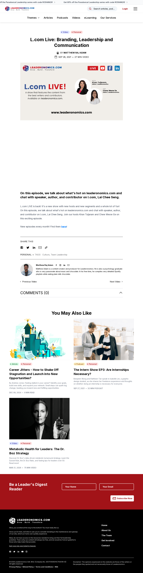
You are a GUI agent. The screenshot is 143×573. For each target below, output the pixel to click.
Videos (76, 17)
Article (14, 364)
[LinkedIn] (18, 552)
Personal (76, 32)
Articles (48, 17)
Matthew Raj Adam (75, 52)
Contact (105, 545)
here (63, 226)
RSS (56, 567)
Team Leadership (59, 254)
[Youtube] (22, 552)
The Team (106, 535)
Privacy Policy (15, 567)
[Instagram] (26, 552)
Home (104, 525)
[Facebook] (10, 552)
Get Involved (107, 540)
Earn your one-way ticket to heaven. (22, 546)
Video (64, 32)
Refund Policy (28, 567)
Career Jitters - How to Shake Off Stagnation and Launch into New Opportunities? (34, 374)
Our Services (108, 17)
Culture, (46, 254)
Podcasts (62, 17)
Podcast (79, 364)
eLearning (90, 17)
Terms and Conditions (44, 567)
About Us (106, 530)
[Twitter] (14, 552)
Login (125, 8)
